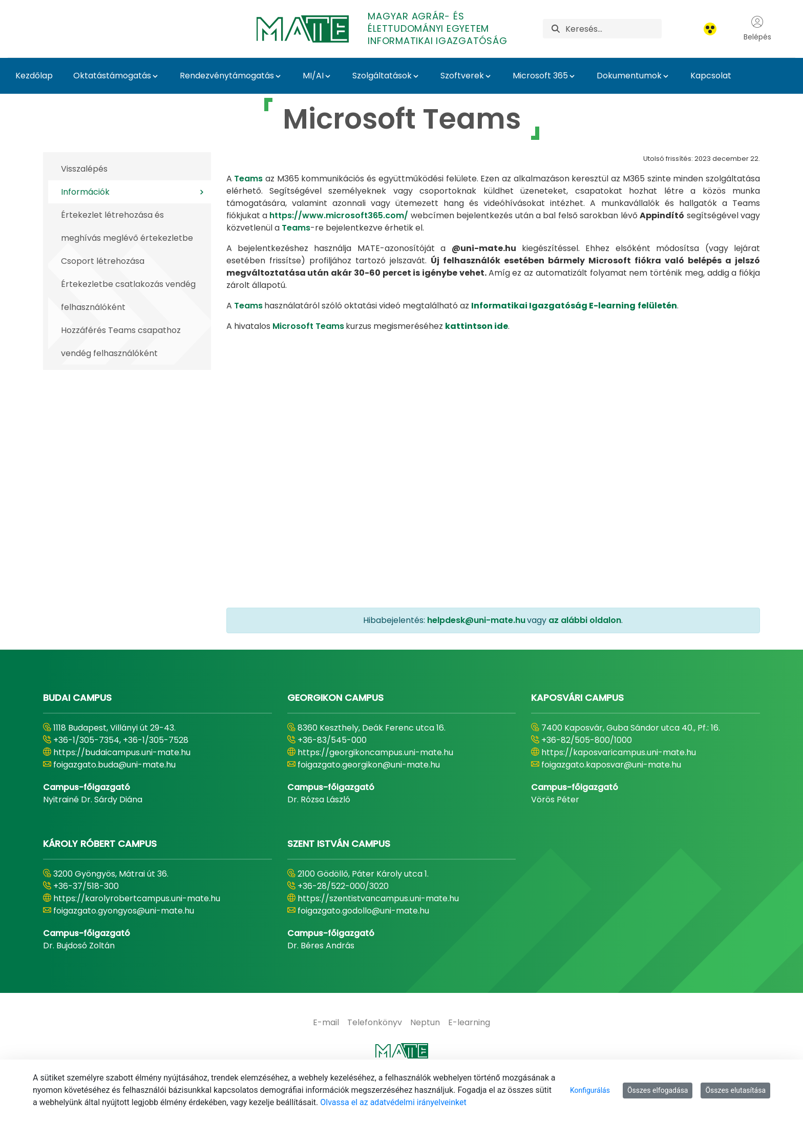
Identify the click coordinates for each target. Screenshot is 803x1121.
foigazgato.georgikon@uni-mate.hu (369, 765)
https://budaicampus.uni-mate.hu (122, 752)
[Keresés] (613, 28)
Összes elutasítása (735, 1090)
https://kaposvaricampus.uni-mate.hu (618, 752)
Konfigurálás (590, 1090)
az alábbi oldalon (584, 620)
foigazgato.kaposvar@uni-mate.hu (611, 765)
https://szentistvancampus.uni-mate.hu (378, 898)
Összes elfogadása (657, 1090)
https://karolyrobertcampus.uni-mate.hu (136, 898)
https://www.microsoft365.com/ (338, 215)
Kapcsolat (710, 75)
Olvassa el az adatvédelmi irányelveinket (393, 1102)
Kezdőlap (34, 75)
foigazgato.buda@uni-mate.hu (114, 765)
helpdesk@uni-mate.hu (476, 620)
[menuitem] (326, 1022)
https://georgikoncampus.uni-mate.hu (375, 752)
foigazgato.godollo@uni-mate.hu (363, 911)
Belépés (757, 28)
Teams (248, 178)
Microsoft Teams (308, 326)
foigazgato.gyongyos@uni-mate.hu (123, 911)
